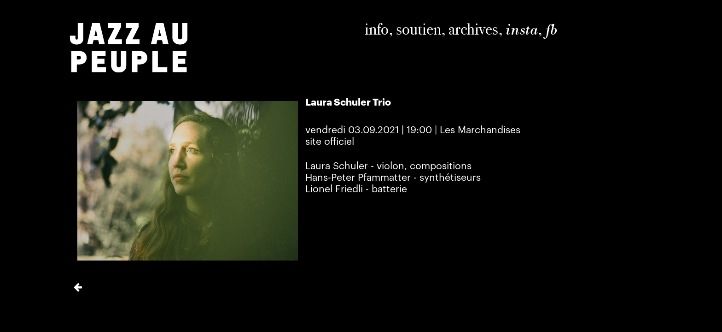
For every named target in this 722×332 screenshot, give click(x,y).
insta (522, 29)
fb (551, 29)
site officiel (329, 142)
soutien (418, 29)
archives (473, 29)
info (377, 29)
